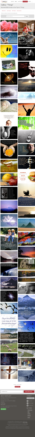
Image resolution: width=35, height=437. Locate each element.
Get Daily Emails (30, 398)
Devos (12, 1)
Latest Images (9, 10)
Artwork (25, 1)
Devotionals (30, 410)
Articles (20, 1)
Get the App (30, 403)
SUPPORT (3, 404)
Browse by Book (19, 10)
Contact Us (30, 405)
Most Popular (14, 10)
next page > (17, 386)
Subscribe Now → (29, 391)
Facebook (29, 401)
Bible (16, 1)
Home (29, 417)
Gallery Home (4, 10)
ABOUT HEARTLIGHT (6, 396)
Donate (3, 409)
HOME (29, 1)
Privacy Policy (25, 422)
